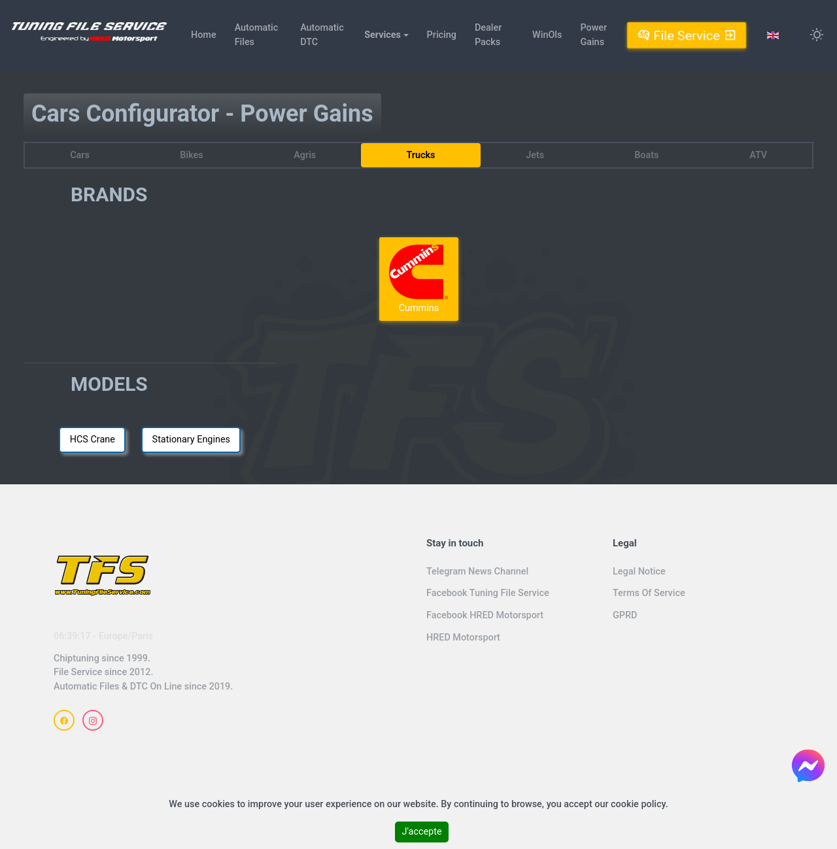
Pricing (441, 35)
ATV (758, 155)
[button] (386, 35)
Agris (305, 155)
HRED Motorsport (463, 637)
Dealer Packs (488, 35)
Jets (535, 155)
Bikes (191, 155)
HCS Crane (92, 439)
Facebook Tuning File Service (487, 593)
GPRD (625, 615)
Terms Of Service (649, 593)
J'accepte (421, 831)
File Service (686, 35)
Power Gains (593, 35)
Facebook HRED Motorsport (484, 615)
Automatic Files (257, 35)
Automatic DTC (322, 35)
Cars (80, 155)
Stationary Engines (191, 439)
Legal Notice (639, 571)
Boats (646, 155)
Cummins (418, 278)
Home (203, 35)
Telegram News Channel (477, 571)
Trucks (420, 155)
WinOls (547, 35)
